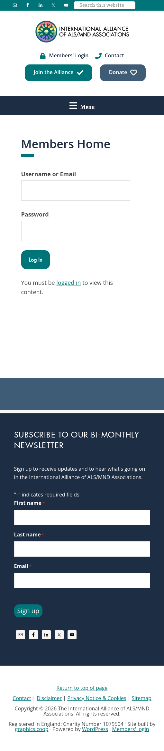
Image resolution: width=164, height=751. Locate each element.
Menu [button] (87, 107)
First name (29, 503)
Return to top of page (81, 687)
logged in (68, 282)
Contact (22, 698)
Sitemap (141, 698)
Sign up (28, 610)
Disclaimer (49, 698)
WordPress (95, 729)
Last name (29, 534)
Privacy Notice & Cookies (96, 698)
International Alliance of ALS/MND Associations (82, 31)
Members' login (130, 729)
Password (35, 214)
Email (23, 566)
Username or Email (48, 174)
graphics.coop (31, 729)
